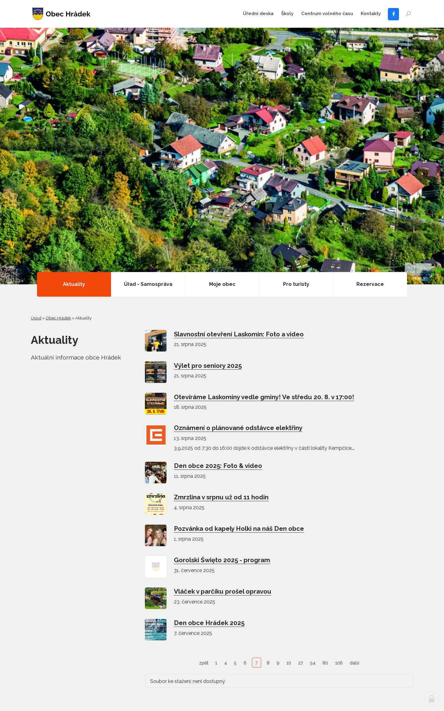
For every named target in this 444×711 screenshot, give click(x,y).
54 (312, 662)
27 (300, 662)
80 (325, 662)
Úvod (36, 317)
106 (339, 662)
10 (288, 662)
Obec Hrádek (58, 317)
